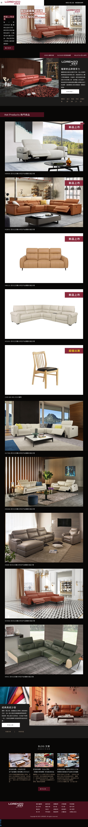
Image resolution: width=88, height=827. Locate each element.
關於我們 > (9, 48)
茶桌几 (77, 100)
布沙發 (63, 807)
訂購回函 (64, 812)
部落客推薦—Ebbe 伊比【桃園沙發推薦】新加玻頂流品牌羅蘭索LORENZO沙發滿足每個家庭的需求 (43, 771)
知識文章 (8, 732)
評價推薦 (64, 804)
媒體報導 (55, 804)
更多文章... (44, 789)
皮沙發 (68, 100)
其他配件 (64, 810)
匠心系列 (38, 807)
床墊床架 (82, 100)
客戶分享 (72, 807)
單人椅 (38, 812)
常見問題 (72, 804)
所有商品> (70, 91)
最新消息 (47, 804)
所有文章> (10, 725)
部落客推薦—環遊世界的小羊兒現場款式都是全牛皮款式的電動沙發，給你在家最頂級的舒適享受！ (67, 771)
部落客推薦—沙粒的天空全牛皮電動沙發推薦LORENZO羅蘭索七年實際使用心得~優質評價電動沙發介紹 (19, 771)
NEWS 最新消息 (49, 55)
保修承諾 (21, 732)
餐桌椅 (72, 100)
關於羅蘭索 (39, 804)
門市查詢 (47, 812)
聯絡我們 (55, 812)
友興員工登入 (73, 812)
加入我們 (72, 810)
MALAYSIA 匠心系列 (80, 55)
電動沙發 (63, 100)
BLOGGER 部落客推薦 (64, 55)
